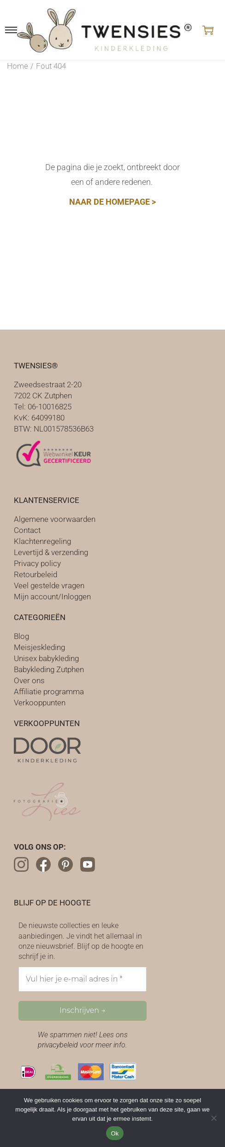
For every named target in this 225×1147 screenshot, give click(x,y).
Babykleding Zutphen (49, 669)
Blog (21, 636)
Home (17, 66)
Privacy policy (37, 563)
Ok (114, 1133)
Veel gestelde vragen (49, 585)
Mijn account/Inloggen (52, 596)
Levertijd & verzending (51, 552)
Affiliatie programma (49, 691)
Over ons (29, 680)
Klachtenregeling (42, 541)
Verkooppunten (39, 702)
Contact (27, 530)
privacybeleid (58, 1045)
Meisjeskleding (39, 647)
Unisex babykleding (46, 658)
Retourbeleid (35, 574)
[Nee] (213, 1118)
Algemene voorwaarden (54, 519)
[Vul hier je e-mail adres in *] (82, 979)
